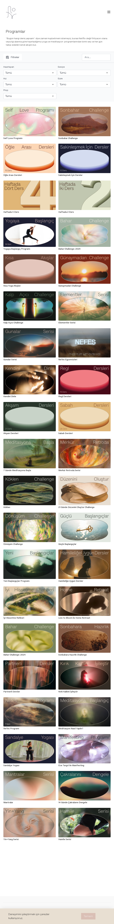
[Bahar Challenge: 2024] (29, 654)
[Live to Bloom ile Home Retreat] (84, 618)
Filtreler (12, 57)
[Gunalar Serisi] (29, 359)
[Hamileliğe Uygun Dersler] (84, 581)
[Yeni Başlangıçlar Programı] (29, 581)
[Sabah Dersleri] (84, 433)
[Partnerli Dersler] (29, 691)
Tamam (88, 916)
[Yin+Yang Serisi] (29, 839)
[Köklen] (29, 507)
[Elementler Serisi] (84, 322)
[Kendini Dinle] (29, 396)
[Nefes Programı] (29, 728)
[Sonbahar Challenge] (84, 138)
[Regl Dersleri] (84, 396)
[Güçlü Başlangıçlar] (84, 544)
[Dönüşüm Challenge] (29, 544)
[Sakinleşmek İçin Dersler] (84, 175)
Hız (4, 78)
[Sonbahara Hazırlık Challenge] (84, 654)
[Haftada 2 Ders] (84, 212)
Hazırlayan (8, 67)
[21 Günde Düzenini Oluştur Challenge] (84, 507)
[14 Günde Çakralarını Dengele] (84, 802)
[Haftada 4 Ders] (29, 212)
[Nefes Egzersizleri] (84, 359)
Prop (5, 90)
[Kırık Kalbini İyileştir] (84, 691)
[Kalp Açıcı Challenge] (29, 322)
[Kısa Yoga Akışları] (29, 285)
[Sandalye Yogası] (29, 765)
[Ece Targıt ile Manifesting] (84, 765)
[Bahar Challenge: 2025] (84, 249)
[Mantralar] (29, 802)
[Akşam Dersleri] (29, 433)
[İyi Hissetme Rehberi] (29, 618)
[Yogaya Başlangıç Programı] (29, 249)
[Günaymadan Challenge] (84, 285)
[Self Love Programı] (29, 138)
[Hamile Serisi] (84, 839)
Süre (60, 78)
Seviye (61, 67)
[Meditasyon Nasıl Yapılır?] (84, 728)
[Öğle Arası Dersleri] (29, 175)
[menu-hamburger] (109, 12)
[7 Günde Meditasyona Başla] (29, 470)
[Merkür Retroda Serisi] (84, 470)
